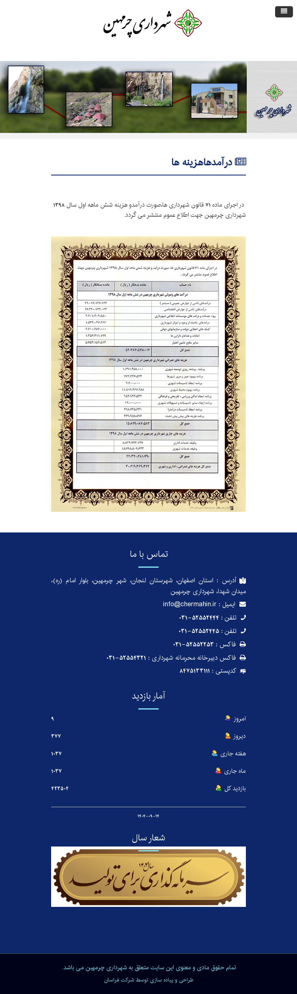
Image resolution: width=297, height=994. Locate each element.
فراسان (111, 979)
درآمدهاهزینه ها (201, 162)
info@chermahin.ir (190, 604)
